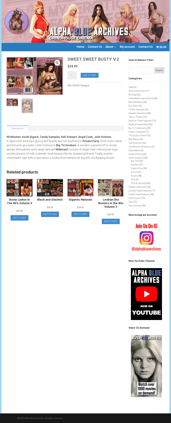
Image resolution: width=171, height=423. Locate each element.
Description (17, 128)
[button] (57, 63)
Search (159, 70)
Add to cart (89, 75)
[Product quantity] (72, 75)
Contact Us (95, 47)
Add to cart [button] (19, 218)
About (109, 47)
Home (80, 47)
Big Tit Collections (99, 85)
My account (127, 47)
